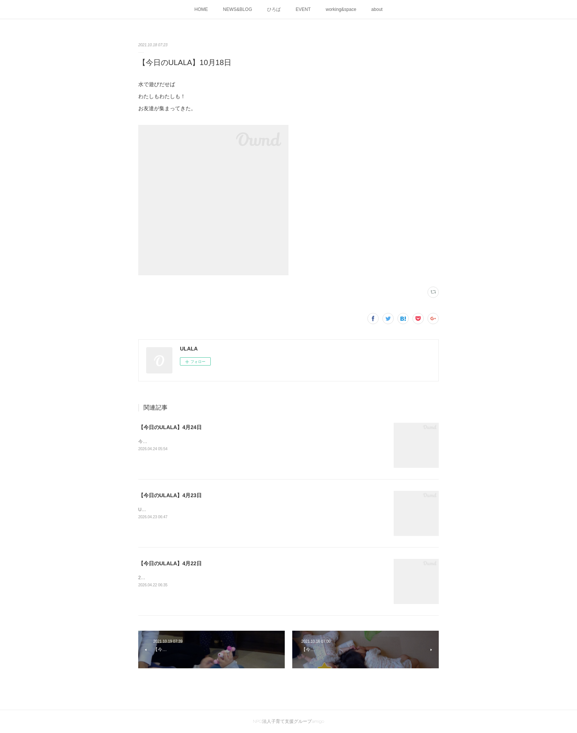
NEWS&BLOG (237, 9)
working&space (341, 9)
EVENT (303, 9)
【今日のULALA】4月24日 (170, 427)
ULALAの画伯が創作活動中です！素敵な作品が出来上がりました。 (206, 509)
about (376, 9)
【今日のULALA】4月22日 (170, 563)
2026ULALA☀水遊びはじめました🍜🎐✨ (181, 577)
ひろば (274, 9)
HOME (201, 9)
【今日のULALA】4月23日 (170, 495)
